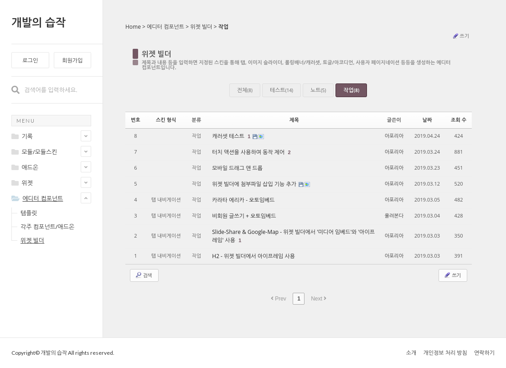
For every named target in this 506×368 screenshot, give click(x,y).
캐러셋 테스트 (229, 136)
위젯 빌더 (32, 240)
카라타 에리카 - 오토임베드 (243, 200)
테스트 (281, 90)
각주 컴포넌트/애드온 (47, 227)
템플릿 (29, 213)
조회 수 (458, 119)
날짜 (427, 119)
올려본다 (394, 215)
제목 (294, 119)
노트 (318, 90)
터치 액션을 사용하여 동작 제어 (249, 152)
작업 (223, 27)
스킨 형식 (166, 119)
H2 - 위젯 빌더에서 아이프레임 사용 (253, 256)
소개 (411, 353)
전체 (245, 90)
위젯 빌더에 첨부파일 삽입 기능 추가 (255, 184)
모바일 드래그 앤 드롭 (237, 168)
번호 (135, 119)
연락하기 (484, 353)
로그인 (30, 60)
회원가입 (72, 60)
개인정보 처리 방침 (445, 353)
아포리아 (394, 135)
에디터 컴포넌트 (165, 27)
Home (133, 27)
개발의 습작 (38, 22)
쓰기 (460, 36)
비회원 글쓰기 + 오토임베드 (244, 216)
